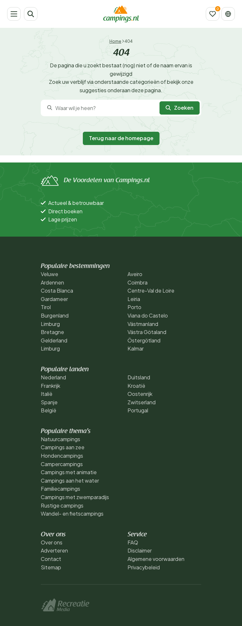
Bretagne (52, 332)
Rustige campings (62, 505)
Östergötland (143, 340)
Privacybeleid (143, 567)
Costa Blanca (57, 290)
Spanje (49, 402)
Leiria (133, 299)
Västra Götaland (146, 332)
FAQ (132, 542)
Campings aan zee (62, 447)
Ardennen (52, 282)
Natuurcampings (60, 439)
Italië (46, 393)
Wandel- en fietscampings (72, 513)
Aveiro (134, 274)
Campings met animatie (69, 472)
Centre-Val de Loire (150, 290)
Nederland (53, 377)
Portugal (137, 410)
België (48, 410)
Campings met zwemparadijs (75, 497)
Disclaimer (139, 550)
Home (115, 41)
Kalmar (135, 348)
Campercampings (62, 464)
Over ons (51, 542)
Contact (51, 558)
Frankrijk (50, 385)
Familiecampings (60, 488)
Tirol (46, 307)
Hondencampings (62, 455)
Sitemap (51, 567)
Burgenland (55, 315)
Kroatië (136, 385)
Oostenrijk (139, 393)
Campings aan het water (70, 480)
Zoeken (179, 107)
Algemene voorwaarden (155, 558)
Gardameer (54, 299)
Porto (134, 307)
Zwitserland (141, 402)
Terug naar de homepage (121, 138)
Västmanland (142, 323)
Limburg (50, 323)
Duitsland (138, 377)
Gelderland (54, 340)
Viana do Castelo (147, 315)
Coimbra (137, 282)
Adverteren (54, 550)
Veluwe (49, 274)
